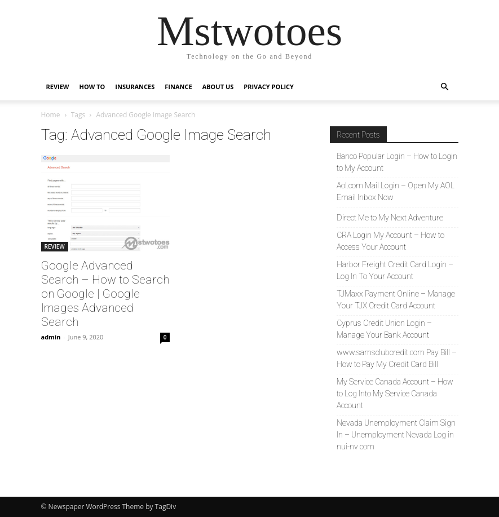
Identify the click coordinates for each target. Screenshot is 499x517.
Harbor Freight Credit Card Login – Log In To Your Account (395, 270)
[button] (444, 87)
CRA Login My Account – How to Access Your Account (390, 241)
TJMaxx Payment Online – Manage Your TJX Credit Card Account (396, 299)
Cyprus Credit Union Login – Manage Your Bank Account (384, 329)
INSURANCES (134, 86)
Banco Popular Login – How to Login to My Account (397, 162)
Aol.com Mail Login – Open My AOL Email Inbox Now (395, 191)
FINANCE (178, 86)
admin (51, 337)
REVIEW (57, 86)
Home (50, 115)
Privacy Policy (269, 86)
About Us (218, 86)
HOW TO (92, 86)
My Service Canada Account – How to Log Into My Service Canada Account (395, 393)
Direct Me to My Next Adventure (390, 217)
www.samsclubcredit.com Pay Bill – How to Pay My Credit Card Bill (397, 358)
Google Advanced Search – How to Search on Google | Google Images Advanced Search (105, 294)
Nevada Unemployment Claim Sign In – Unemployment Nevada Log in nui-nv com (396, 434)
